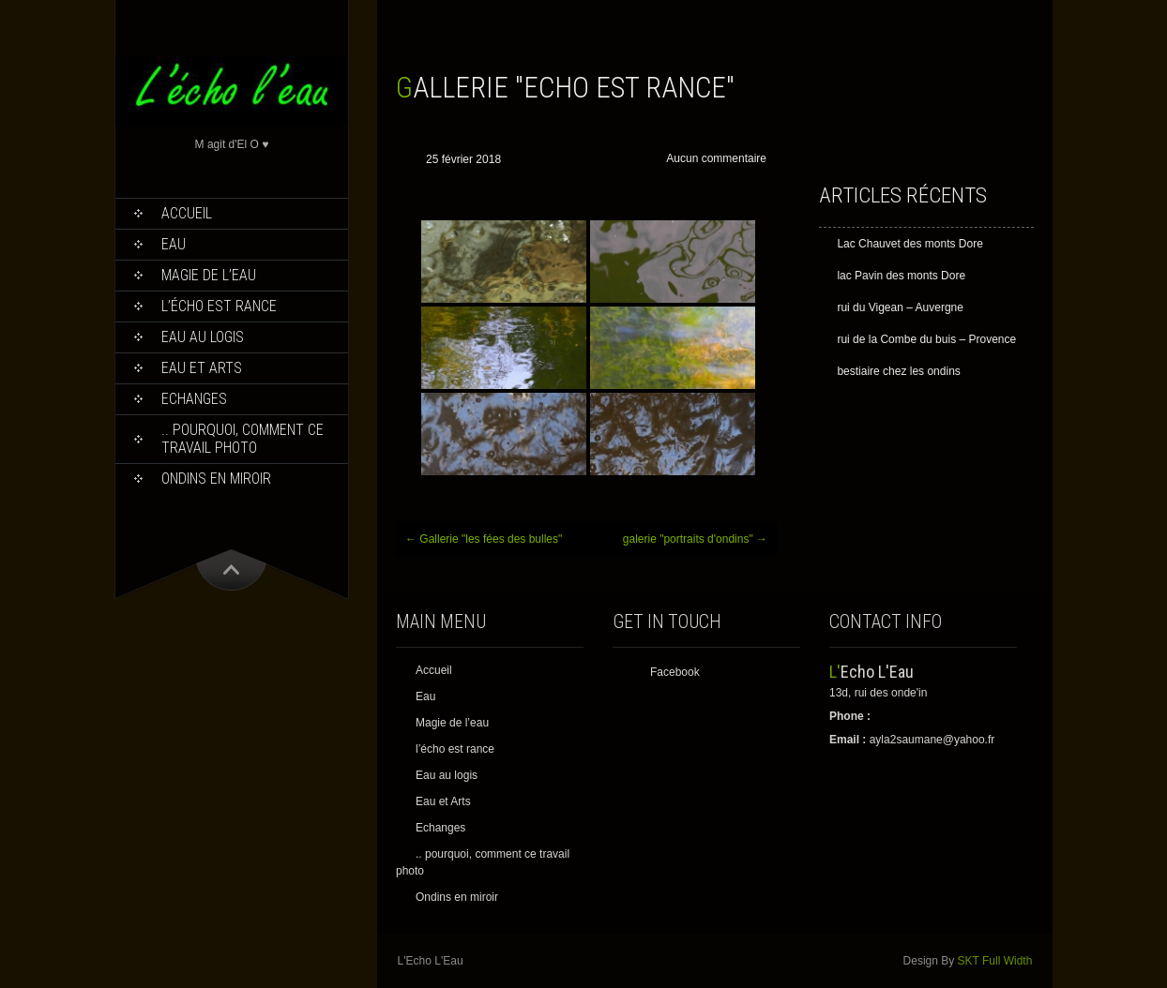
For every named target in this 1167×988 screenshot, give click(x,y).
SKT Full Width (995, 960)
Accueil (186, 213)
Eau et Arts (201, 368)
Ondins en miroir (216, 478)
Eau (173, 244)
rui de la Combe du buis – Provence (926, 339)
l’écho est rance (219, 306)
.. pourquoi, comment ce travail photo (242, 439)
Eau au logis (202, 337)
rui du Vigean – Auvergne (900, 307)
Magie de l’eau (208, 275)
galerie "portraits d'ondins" (695, 539)
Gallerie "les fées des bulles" (483, 539)
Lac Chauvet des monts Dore (909, 243)
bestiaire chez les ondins (898, 371)
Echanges (194, 399)
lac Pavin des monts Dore (901, 275)
